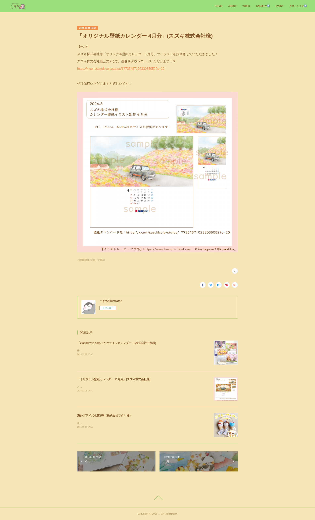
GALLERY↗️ (263, 6)
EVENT (279, 6)
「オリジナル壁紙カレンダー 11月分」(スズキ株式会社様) (113, 379)
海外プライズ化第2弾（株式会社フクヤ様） (104, 415)
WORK (246, 6)
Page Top (157, 498)
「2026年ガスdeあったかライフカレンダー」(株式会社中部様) (116, 343)
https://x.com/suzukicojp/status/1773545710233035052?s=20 (121, 68)
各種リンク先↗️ (298, 6)
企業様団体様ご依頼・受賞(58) (91, 260)
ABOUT (232, 6)
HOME (218, 6)
